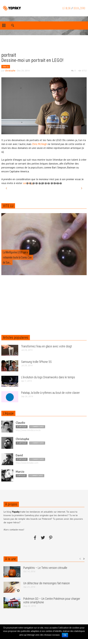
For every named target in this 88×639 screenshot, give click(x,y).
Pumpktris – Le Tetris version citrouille (45, 567)
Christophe (10, 71)
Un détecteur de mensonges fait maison (46, 583)
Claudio (20, 422)
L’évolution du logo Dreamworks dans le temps (48, 377)
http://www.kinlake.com (27, 463)
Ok (65, 635)
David (19, 455)
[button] (12, 26)
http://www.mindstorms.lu (28, 430)
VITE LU (8, 206)
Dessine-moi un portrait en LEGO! (32, 60)
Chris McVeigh (39, 144)
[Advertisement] (27, 44)
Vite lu (6, 66)
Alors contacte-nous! (14, 529)
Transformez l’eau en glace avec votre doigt (46, 346)
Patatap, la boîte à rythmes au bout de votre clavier (50, 392)
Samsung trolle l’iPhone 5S (36, 362)
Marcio (20, 471)
